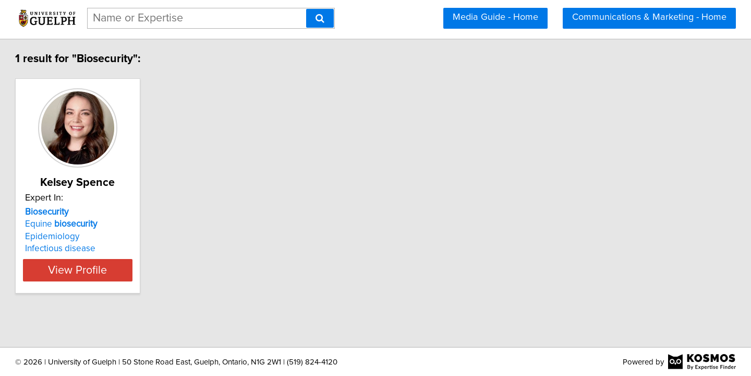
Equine (108, 224)
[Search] (320, 18)
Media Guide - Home (495, 17)
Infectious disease (107, 248)
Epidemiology (99, 236)
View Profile (138, 270)
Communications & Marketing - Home (649, 17)
